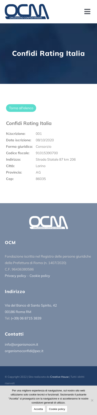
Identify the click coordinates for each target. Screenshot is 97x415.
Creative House (59, 376)
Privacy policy (15, 276)
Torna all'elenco (21, 108)
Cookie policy (40, 276)
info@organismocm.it (21, 344)
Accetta (38, 409)
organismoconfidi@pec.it (24, 351)
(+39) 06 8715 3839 (26, 318)
